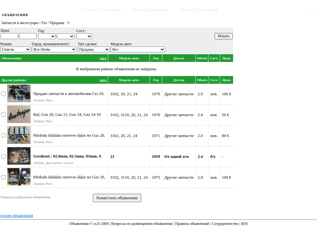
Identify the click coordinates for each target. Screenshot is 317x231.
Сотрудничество (225, 223)
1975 (156, 177)
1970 (156, 93)
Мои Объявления (150, 9)
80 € (225, 135)
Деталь (179, 58)
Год (156, 58)
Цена (227, 58)
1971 (156, 135)
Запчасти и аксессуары (19, 23)
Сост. (214, 58)
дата (103, 58)
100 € (226, 93)
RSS (244, 223)
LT (311, 9)
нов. (214, 93)
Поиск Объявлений (198, 9)
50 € (225, 114)
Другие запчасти (178, 93)
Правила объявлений (192, 223)
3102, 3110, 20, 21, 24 (129, 114)
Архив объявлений (16, 215)
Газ (44, 23)
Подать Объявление (101, 9)
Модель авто (129, 58)
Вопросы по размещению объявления (141, 223)
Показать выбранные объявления (25, 197)
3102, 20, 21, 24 (123, 93)
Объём (202, 58)
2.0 (200, 93)
